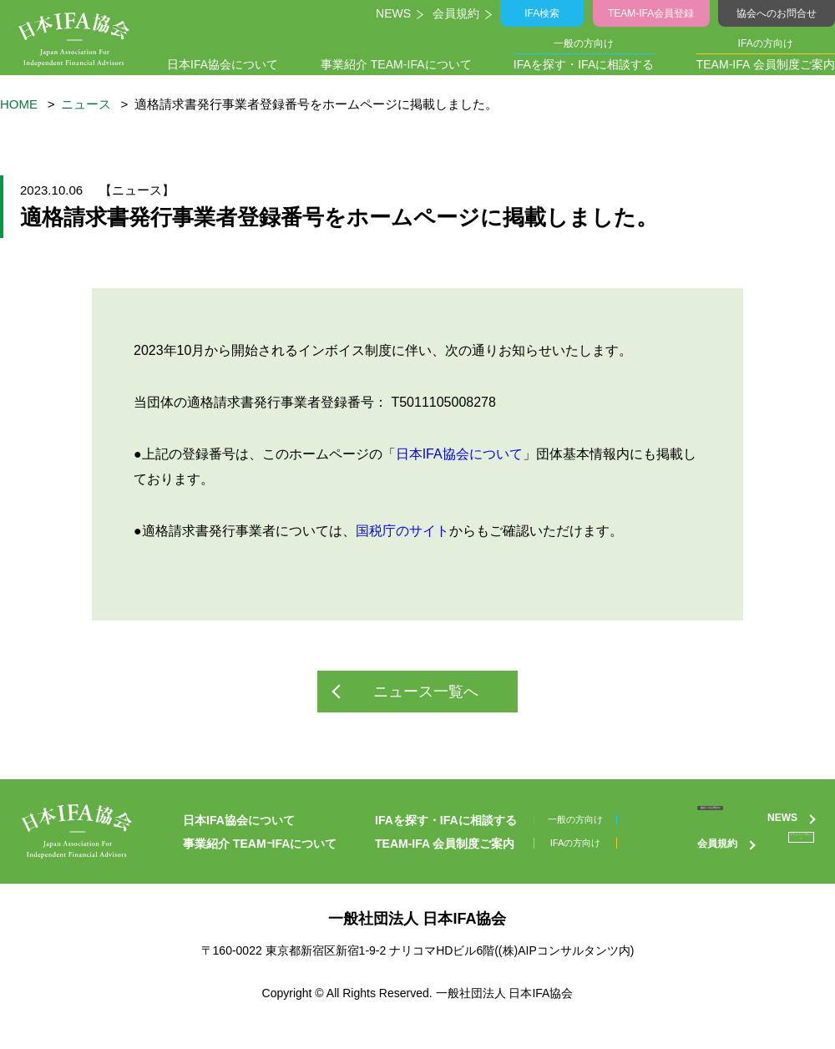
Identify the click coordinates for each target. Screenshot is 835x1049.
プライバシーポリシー (756, 865)
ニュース (86, 104)
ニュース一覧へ (425, 691)
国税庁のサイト (402, 531)
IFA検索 (544, 13)
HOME (19, 104)
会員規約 (458, 13)
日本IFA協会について (226, 64)
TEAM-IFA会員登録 (652, 13)
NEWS (395, 13)
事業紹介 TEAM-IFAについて (396, 64)
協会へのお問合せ (776, 13)
